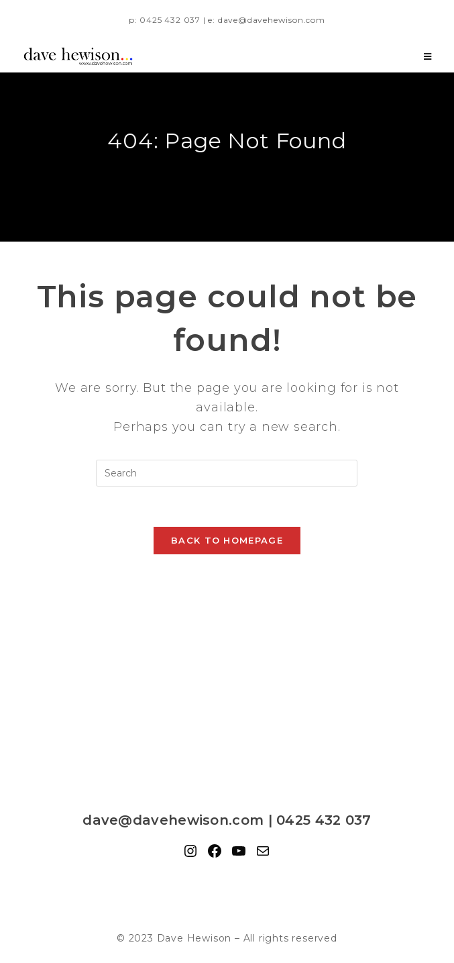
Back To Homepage (227, 540)
